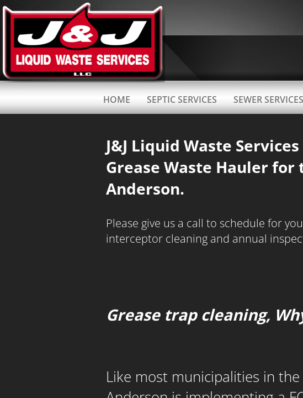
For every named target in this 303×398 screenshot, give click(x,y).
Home (116, 99)
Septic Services (182, 99)
